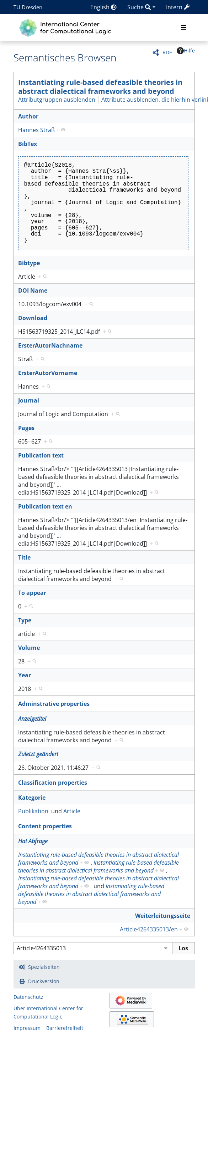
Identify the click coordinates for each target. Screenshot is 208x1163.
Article (71, 811)
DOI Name (32, 290)
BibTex (27, 144)
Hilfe (186, 50)
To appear (32, 593)
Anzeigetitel (32, 719)
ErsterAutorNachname (50, 345)
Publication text (41, 455)
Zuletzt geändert (38, 754)
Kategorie (32, 798)
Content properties (45, 826)
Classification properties (52, 783)
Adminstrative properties (54, 704)
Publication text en (45, 506)
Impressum (27, 1028)
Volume (29, 648)
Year (24, 675)
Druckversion (43, 981)
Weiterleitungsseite (162, 916)
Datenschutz (28, 996)
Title (24, 557)
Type (24, 620)
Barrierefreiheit (64, 1028)
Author (28, 116)
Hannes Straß (36, 130)
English (103, 7)
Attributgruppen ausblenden (56, 99)
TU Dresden (28, 7)
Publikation (33, 811)
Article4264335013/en (149, 929)
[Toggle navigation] (183, 27)
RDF (167, 52)
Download (32, 318)
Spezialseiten (44, 967)
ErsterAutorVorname (47, 373)
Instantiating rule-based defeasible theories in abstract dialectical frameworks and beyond (100, 86)
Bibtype (29, 263)
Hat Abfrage (33, 841)
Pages (26, 428)
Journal (28, 400)
